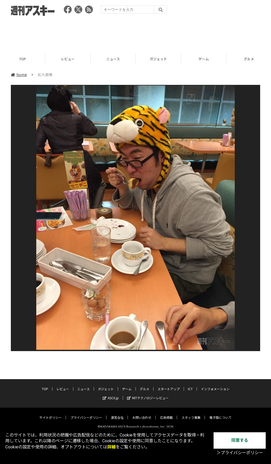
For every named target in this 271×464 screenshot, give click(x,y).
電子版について (220, 413)
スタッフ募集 (191, 413)
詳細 (111, 446)
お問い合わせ (141, 413)
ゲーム (203, 58)
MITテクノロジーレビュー (148, 393)
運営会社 (117, 413)
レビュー (68, 58)
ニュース (113, 58)
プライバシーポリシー (86, 413)
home (19, 74)
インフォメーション (215, 384)
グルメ (144, 384)
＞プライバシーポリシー (239, 452)
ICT (190, 384)
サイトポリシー (50, 413)
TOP (22, 58)
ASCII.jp (111, 393)
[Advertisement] (135, 33)
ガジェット (158, 58)
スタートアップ (168, 384)
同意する (239, 440)
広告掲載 (166, 413)
